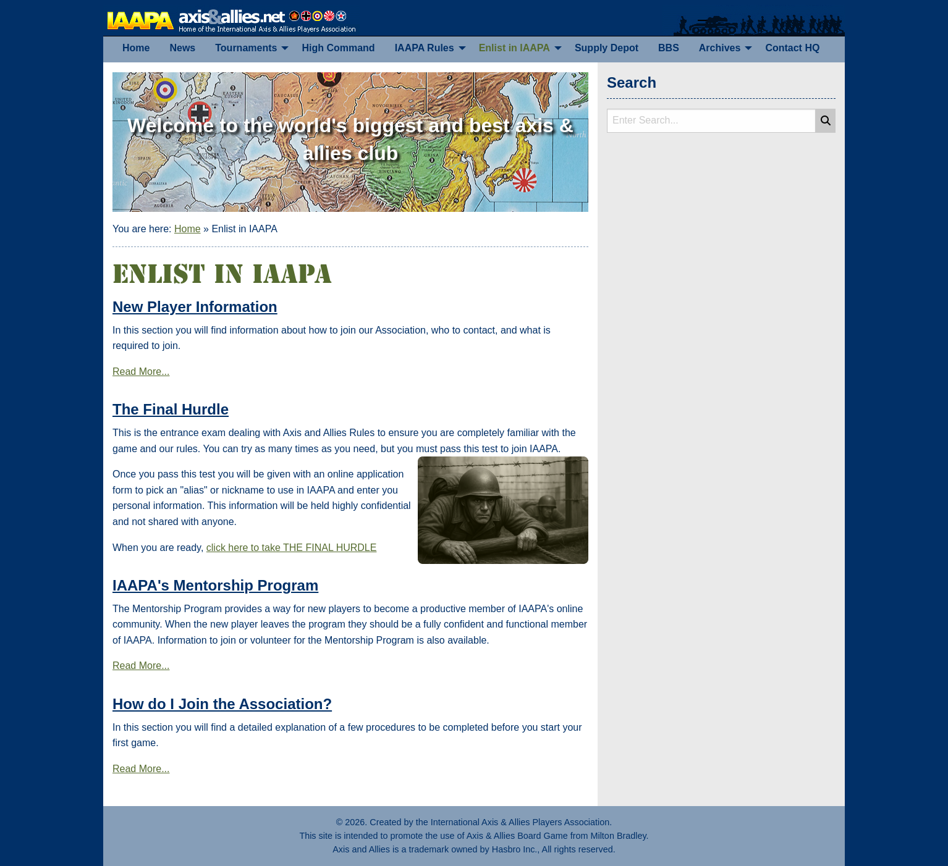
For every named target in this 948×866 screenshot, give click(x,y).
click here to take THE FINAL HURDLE (291, 547)
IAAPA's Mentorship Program (215, 585)
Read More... (140, 371)
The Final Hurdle (170, 409)
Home (187, 229)
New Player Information (194, 306)
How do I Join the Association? (222, 704)
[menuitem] (135, 48)
